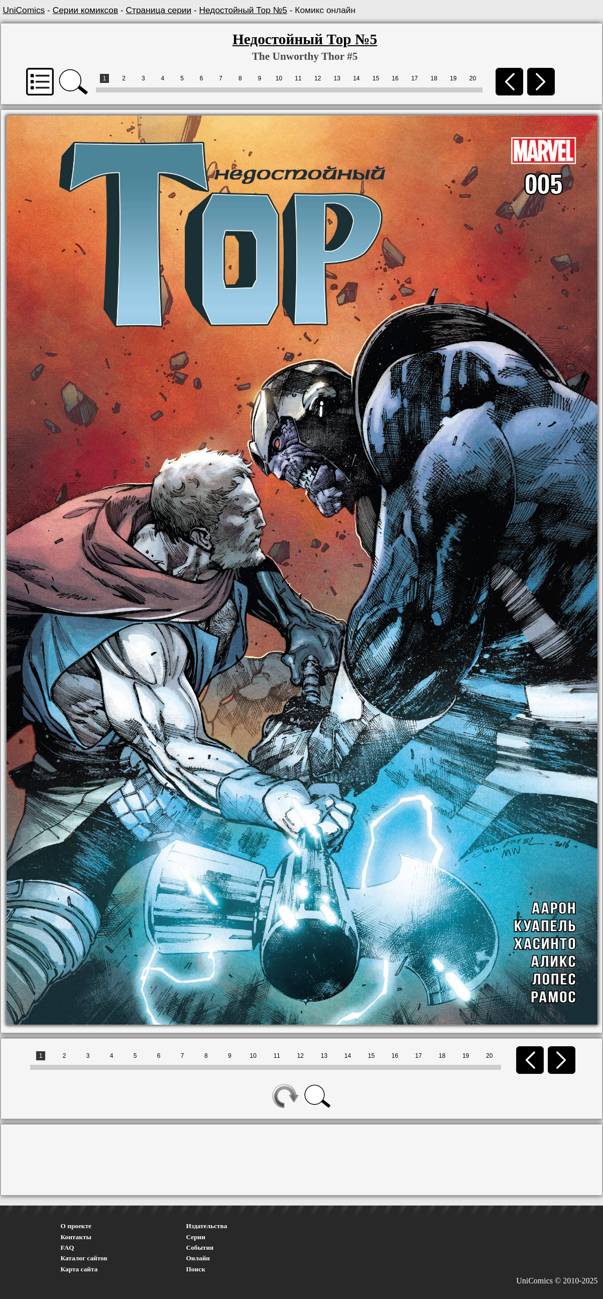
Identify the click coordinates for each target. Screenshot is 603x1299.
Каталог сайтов (84, 1258)
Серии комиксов (85, 10)
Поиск (195, 1269)
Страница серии (159, 10)
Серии (195, 1237)
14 (356, 78)
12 (317, 78)
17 (414, 78)
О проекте (76, 1226)
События (200, 1247)
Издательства (206, 1226)
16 (395, 78)
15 (376, 78)
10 (279, 78)
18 (434, 78)
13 (337, 78)
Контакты (76, 1237)
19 (453, 78)
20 (472, 78)
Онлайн (198, 1258)
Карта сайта (79, 1269)
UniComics (24, 10)
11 (298, 78)
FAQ (67, 1247)
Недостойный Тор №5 (243, 10)
